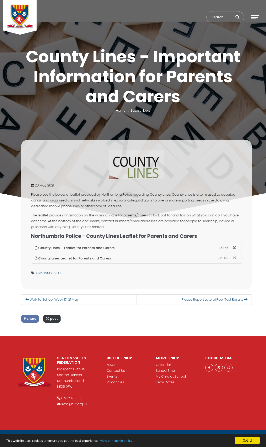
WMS (59, 273)
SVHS (68, 273)
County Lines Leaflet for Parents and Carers (84, 258)
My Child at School (171, 376)
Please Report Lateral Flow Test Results (226, 299)
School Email (166, 370)
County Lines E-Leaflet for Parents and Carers (86, 248)
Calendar (163, 364)
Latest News (140, 110)
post (63, 318)
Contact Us (116, 370)
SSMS (50, 273)
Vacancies (115, 382)
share (41, 318)
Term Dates (165, 382)
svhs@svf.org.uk (74, 404)
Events (112, 376)
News (111, 364)
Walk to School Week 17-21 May (63, 299)
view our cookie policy (116, 441)
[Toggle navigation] (255, 17)
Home (121, 110)
